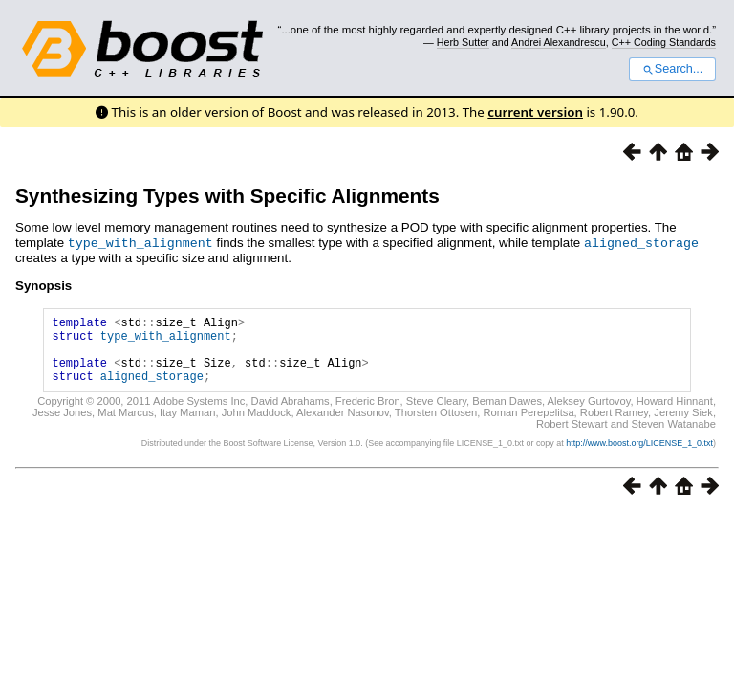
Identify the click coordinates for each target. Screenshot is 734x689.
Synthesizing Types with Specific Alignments (227, 196)
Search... (672, 69)
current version (535, 112)
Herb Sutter (463, 42)
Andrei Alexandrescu (558, 42)
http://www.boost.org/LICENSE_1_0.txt (639, 456)
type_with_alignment (140, 242)
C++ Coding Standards (664, 42)
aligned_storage (641, 242)
